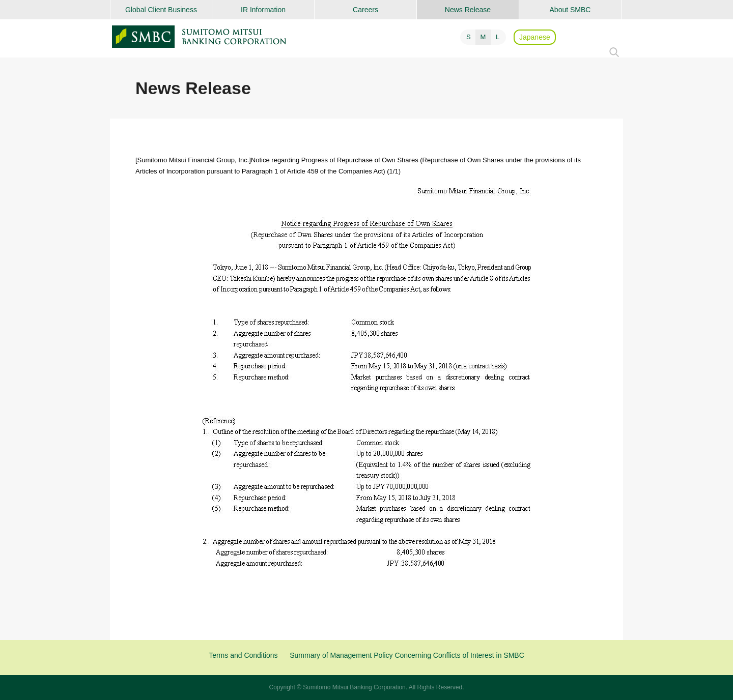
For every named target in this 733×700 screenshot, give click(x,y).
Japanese (534, 37)
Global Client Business (161, 10)
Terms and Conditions (243, 655)
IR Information (263, 10)
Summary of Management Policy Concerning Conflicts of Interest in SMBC (407, 655)
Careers (365, 10)
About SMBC (570, 10)
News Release (468, 10)
